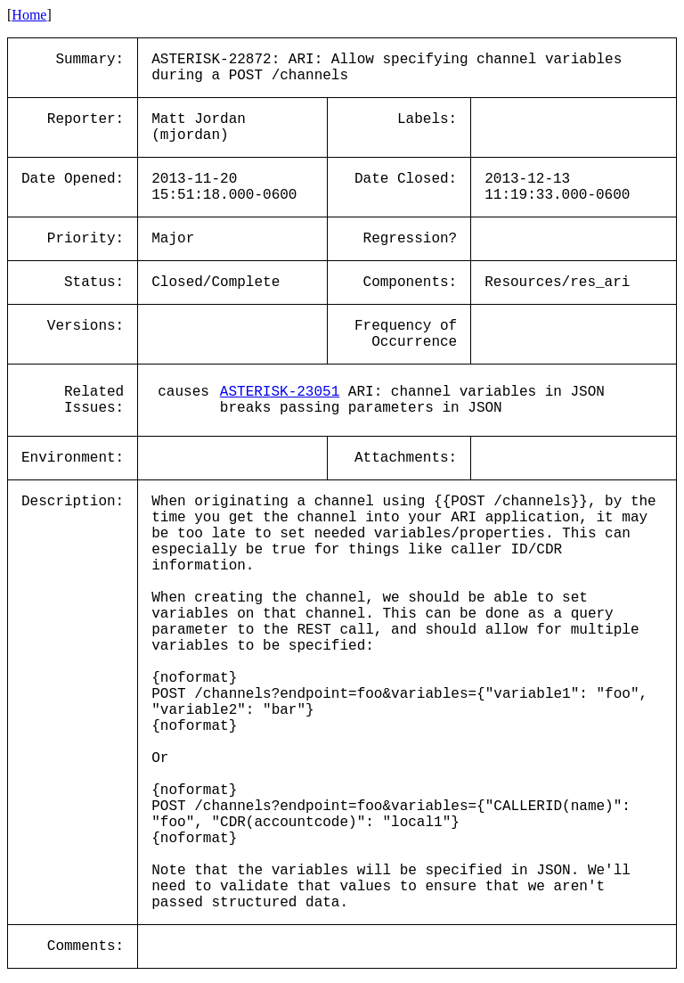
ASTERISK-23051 (279, 392)
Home (29, 14)
